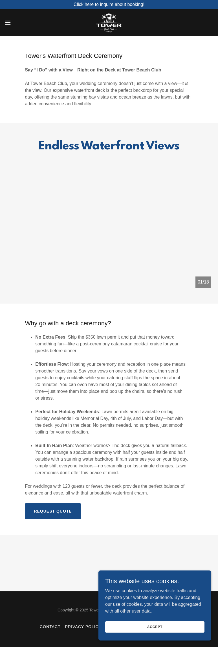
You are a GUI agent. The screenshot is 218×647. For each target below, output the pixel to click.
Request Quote (53, 511)
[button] (18, 22)
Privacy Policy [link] (83, 626)
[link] (109, 22)
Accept (154, 627)
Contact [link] (50, 626)
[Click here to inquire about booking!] (109, 4)
